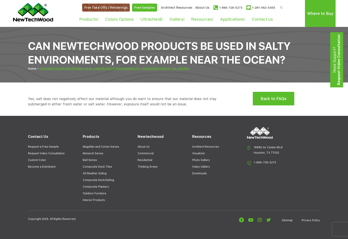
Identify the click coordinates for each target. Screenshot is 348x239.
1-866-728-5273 (265, 162)
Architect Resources (176, 7)
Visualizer (198, 153)
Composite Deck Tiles (97, 166)
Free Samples (144, 7)
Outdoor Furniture (94, 193)
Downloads (199, 173)
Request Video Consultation (46, 153)
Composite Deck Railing (98, 180)
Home (32, 68)
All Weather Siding (95, 173)
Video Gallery (201, 166)
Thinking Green (148, 166)
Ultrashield (151, 19)
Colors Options (119, 19)
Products (89, 19)
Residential (145, 160)
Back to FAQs (274, 98)
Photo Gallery (201, 160)
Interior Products (94, 200)
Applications (232, 19)
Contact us (262, 19)
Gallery (177, 19)
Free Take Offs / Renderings (106, 7)
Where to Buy (320, 13)
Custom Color (37, 160)
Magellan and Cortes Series (101, 146)
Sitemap (287, 220)
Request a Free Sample (43, 146)
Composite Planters (96, 186)
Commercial (146, 153)
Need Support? (336, 59)
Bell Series (90, 160)
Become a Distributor (42, 166)
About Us (202, 7)
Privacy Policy (311, 220)
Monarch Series (93, 153)
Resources (202, 19)
